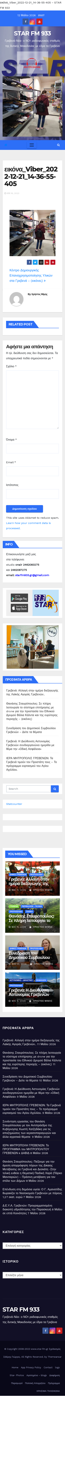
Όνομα (11, 439)
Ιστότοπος (12, 485)
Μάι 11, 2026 (19, 890)
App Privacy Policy (31, 1367)
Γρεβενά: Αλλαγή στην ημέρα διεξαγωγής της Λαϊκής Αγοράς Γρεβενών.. (29, 886)
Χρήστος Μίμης (39, 294)
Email (11, 462)
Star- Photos (17, 1375)
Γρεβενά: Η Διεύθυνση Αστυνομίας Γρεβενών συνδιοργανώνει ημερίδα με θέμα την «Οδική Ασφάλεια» (30, 745)
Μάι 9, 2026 (19, 1001)
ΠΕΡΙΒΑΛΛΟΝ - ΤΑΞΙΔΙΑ (32, 906)
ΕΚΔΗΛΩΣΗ (41, 980)
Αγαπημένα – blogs (37, 1375)
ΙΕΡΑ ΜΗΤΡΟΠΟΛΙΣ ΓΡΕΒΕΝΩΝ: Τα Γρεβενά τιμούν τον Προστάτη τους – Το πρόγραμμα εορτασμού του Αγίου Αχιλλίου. (32, 1109)
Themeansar (55, 1357)
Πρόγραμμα (54, 1383)
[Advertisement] (32, 1428)
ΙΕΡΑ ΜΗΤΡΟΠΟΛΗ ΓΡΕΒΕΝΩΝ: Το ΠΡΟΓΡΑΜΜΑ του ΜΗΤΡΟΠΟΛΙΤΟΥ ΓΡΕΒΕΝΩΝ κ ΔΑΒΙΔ (26, 1149)
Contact (48, 1367)
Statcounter (14, 804)
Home (15, 1367)
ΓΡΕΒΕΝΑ (14, 906)
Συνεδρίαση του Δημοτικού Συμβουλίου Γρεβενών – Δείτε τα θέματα (29, 960)
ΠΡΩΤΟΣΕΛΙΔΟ (36, 875)
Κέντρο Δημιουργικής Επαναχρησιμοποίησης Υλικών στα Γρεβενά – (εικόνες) (31, 275)
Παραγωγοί (16, 1383)
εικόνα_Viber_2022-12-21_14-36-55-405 (30, 176)
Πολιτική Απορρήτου (35, 1383)
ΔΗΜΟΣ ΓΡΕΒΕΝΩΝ (18, 875)
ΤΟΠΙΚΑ (29, 912)
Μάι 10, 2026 (19, 964)
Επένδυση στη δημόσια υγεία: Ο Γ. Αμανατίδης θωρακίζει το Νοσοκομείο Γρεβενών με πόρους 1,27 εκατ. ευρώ (32, 1193)
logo (57, 1367)
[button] (58, 145)
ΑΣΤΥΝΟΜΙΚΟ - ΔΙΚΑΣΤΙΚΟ (21, 980)
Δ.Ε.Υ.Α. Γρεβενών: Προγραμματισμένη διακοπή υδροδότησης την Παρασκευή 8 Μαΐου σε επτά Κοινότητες (32, 1209)
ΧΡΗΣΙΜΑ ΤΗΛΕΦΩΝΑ (48, 1391)
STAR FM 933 (32, 33)
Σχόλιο (11, 366)
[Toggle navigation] (32, 145)
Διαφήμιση (54, 1375)
